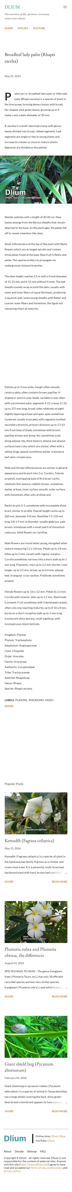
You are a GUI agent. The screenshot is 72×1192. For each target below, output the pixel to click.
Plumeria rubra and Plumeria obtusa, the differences (30, 952)
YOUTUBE (39, 28)
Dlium (12, 7)
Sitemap (32, 1151)
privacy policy (12, 1171)
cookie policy (54, 1167)
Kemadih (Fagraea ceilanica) (29, 840)
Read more (59, 881)
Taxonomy (36, 700)
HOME (9, 28)
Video (49, 700)
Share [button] (9, 706)
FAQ (43, 1151)
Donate (19, 1151)
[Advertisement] (36, 745)
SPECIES (23, 28)
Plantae (21, 700)
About (7, 1151)
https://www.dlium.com (34, 1164)
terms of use (38, 1167)
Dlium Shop (58, 1136)
